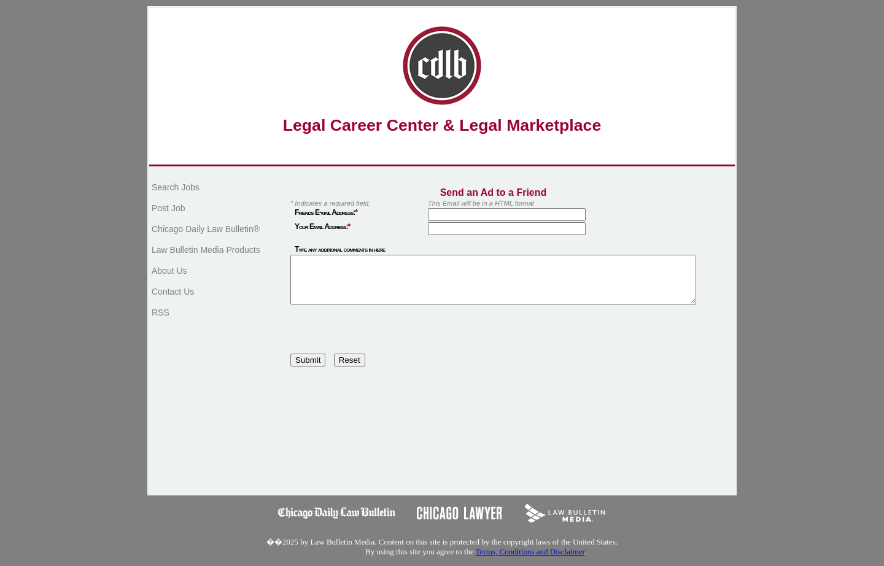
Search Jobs (176, 187)
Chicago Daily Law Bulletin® (206, 229)
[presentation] (383, 339)
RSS (160, 312)
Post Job (168, 208)
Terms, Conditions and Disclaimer (530, 560)
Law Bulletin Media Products (206, 250)
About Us (169, 271)
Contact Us (173, 292)
